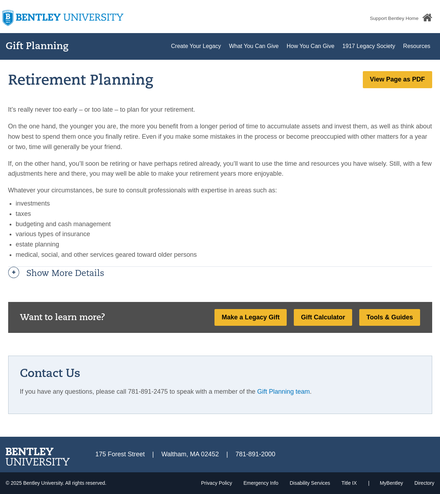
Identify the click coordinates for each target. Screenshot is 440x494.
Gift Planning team (283, 391)
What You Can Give (254, 46)
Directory (424, 483)
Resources (416, 46)
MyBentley (391, 483)
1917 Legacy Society (368, 46)
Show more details (65, 274)
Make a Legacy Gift (251, 317)
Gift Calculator (323, 317)
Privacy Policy (216, 483)
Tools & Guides (389, 317)
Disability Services (310, 483)
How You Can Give (310, 46)
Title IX (349, 483)
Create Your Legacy (196, 46)
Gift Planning (37, 47)
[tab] (220, 273)
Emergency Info (260, 483)
